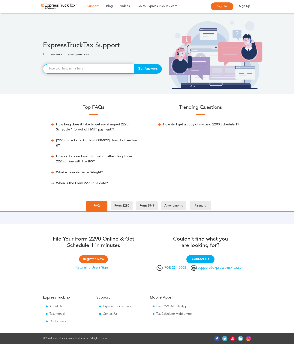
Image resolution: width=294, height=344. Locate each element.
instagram (248, 338)
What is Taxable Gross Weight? (79, 172)
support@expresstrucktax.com (221, 267)
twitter (224, 338)
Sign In (222, 6)
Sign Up (244, 6)
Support (93, 6)
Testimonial (57, 313)
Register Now (93, 259)
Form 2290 (121, 205)
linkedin (240, 338)
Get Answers (148, 68)
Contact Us (200, 259)
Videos (125, 6)
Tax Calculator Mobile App (174, 313)
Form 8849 (147, 205)
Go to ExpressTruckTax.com (157, 6)
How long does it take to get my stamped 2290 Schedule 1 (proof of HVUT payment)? (92, 127)
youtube (232, 338)
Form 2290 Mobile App (171, 306)
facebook (217, 338)
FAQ (97, 205)
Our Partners (58, 321)
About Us (56, 306)
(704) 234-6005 (175, 267)
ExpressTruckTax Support (119, 306)
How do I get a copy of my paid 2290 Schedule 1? (201, 124)
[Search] (88, 69)
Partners (200, 205)
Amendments (173, 205)
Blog (109, 6)
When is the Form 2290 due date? (82, 183)
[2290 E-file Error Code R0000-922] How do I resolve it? (96, 143)
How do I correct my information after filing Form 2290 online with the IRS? (94, 159)
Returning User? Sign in (93, 267)
